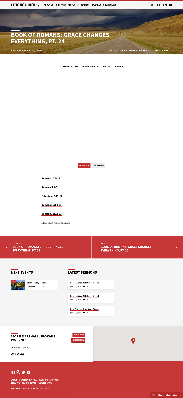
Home (13, 50)
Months (167, 50)
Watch (84, 165)
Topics (123, 50)
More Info (78, 334)
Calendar (96, 5)
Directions (78, 340)
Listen (99, 165)
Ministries (60, 5)
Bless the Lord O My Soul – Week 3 (84, 283)
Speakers (154, 50)
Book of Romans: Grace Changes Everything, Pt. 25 (126, 248)
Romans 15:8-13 (50, 178)
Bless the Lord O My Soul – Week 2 (84, 296)
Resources (73, 5)
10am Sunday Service (36, 283)
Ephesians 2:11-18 (51, 196)
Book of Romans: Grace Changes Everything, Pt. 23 (37, 248)
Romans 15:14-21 (51, 205)
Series (133, 50)
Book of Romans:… (36, 50)
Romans (107, 66)
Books (143, 50)
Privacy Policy (18, 382)
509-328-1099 (17, 353)
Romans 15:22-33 (51, 214)
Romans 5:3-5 (49, 187)
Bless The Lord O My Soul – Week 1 (84, 309)
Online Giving (109, 5)
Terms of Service (38, 382)
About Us (48, 5)
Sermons (85, 5)
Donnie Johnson (90, 66)
